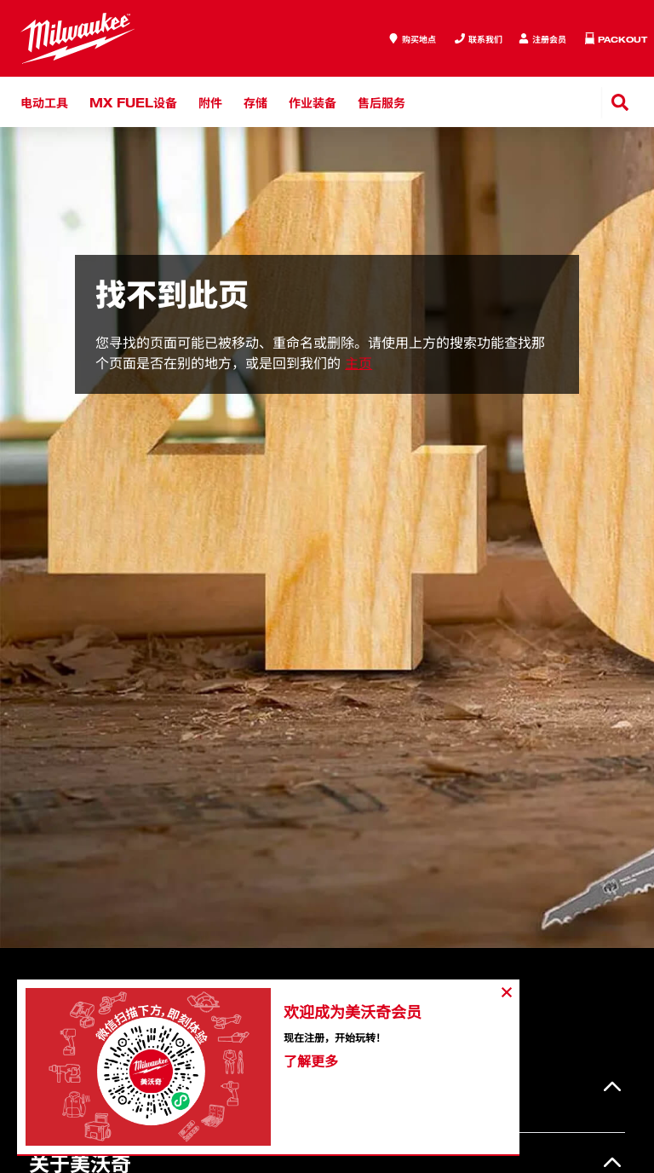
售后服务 (381, 102)
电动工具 (44, 102)
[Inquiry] (542, 39)
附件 (210, 102)
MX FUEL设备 (133, 102)
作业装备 (312, 102)
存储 (255, 102)
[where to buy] (412, 38)
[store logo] (77, 38)
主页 (358, 363)
